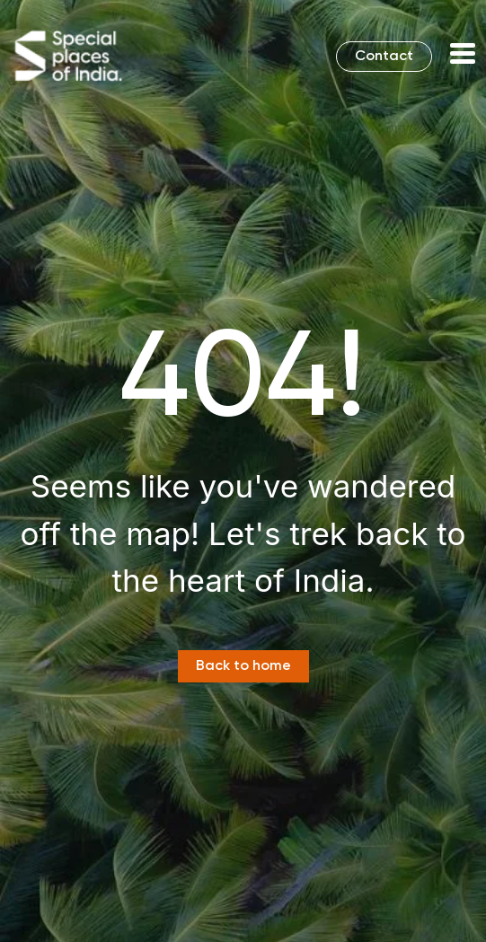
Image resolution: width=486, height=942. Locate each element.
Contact (384, 56)
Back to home (243, 666)
